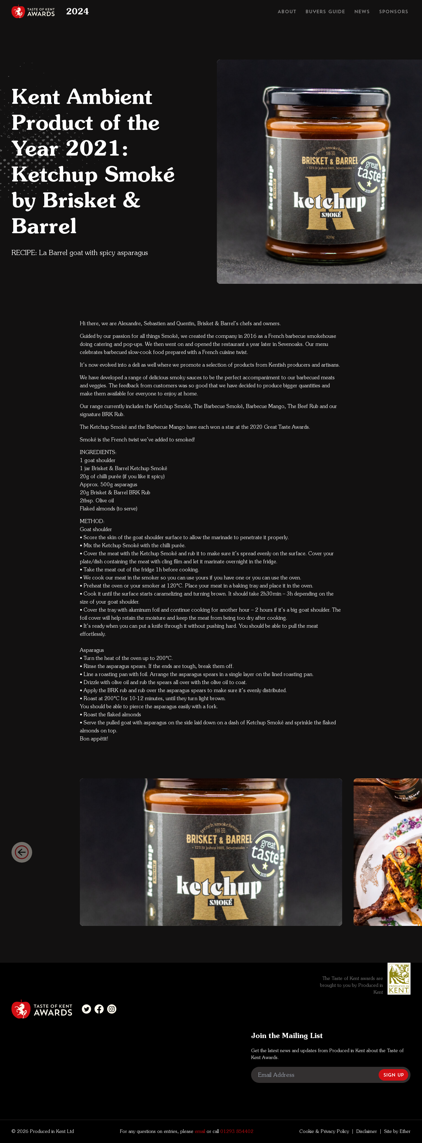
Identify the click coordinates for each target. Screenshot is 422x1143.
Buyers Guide (325, 11)
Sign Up (393, 1075)
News (362, 11)
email (199, 1131)
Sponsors (393, 11)
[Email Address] (331, 1075)
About (287, 11)
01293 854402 (236, 1131)
